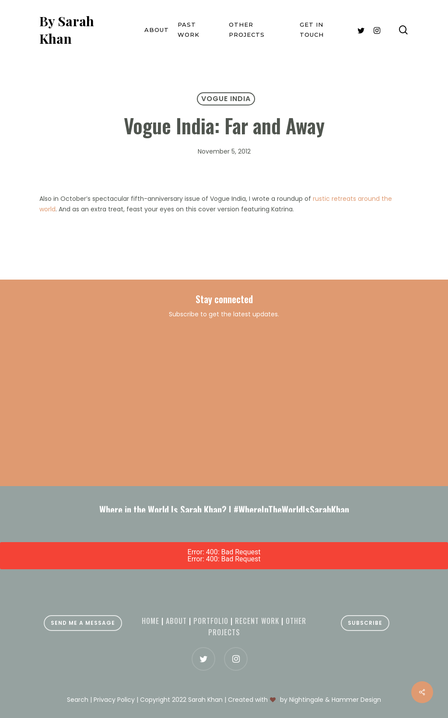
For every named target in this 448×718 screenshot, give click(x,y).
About (176, 621)
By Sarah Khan (66, 29)
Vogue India (226, 99)
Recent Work (257, 621)
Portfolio (210, 621)
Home (150, 621)
